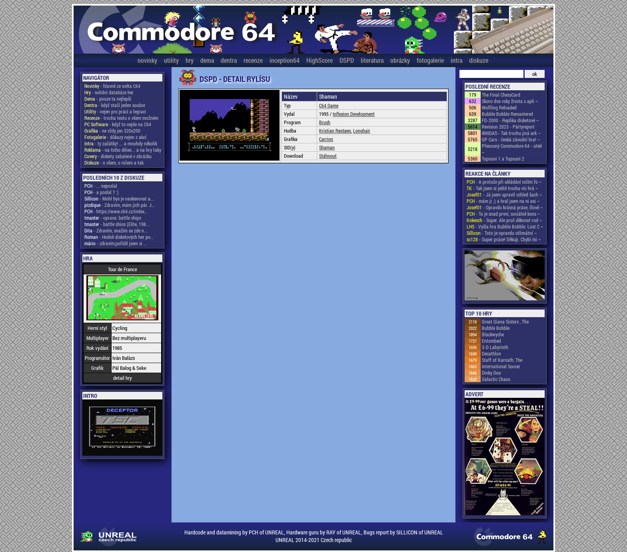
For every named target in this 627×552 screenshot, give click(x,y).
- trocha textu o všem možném (121, 118)
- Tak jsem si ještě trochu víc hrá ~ (502, 188)
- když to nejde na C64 (117, 124)
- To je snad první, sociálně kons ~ (503, 213)
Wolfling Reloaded (499, 107)
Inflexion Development (354, 114)
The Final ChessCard (501, 94)
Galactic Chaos (496, 379)
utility (171, 60)
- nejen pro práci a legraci (115, 111)
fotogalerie (430, 60)
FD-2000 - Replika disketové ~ (510, 120)
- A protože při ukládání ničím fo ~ (504, 182)
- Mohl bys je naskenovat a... (119, 198)
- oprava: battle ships (112, 217)
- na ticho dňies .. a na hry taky (122, 150)
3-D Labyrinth (495, 347)
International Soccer (501, 366)
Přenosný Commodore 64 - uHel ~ (512, 149)
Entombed (491, 341)
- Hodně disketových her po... (119, 237)
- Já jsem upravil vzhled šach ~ (504, 194)
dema (207, 60)
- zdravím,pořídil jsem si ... (115, 243)
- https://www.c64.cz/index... (116, 211)
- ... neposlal (100, 186)
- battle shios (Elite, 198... (117, 224)
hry (190, 60)
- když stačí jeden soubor (115, 105)
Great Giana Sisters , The (505, 321)
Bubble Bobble (495, 328)
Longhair (361, 130)
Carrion (326, 139)
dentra (229, 60)
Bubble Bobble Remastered (507, 114)
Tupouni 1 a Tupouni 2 (503, 158)
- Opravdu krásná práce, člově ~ (505, 207)
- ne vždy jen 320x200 (112, 130)
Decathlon (491, 353)
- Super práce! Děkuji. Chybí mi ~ (504, 239)
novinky (147, 60)
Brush (324, 122)
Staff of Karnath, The (502, 360)
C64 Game (328, 105)
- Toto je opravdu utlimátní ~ (502, 233)
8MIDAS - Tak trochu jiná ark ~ (511, 133)
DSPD (346, 60)
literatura (372, 60)
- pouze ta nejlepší (107, 98)
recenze (253, 60)
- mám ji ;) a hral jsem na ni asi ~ (503, 201)
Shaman (327, 147)
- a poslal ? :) (101, 192)
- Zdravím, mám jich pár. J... (119, 205)
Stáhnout (328, 156)
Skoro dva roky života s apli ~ (510, 101)
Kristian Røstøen (335, 130)
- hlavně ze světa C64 (112, 86)
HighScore (319, 60)
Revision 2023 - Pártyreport (508, 126)
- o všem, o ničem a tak (114, 162)
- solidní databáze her (109, 92)
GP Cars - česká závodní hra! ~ (511, 139)
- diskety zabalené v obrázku (118, 156)
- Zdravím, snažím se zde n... (116, 230)
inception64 (285, 60)
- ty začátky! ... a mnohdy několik (120, 143)
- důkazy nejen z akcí (115, 137)
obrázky (400, 60)
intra (456, 60)
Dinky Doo (491, 372)
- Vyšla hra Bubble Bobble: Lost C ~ (505, 226)
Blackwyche (493, 334)
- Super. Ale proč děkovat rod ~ (504, 220)
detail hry (122, 377)
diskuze (478, 60)
